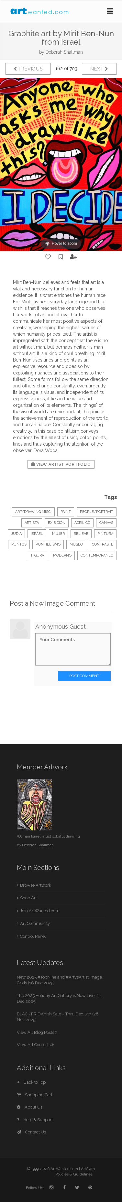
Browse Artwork (35, 885)
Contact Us (31, 1132)
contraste (102, 544)
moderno (62, 555)
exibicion (56, 523)
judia (16, 534)
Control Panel (33, 936)
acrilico (82, 523)
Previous (28, 68)
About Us (29, 1107)
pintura (105, 534)
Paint (66, 512)
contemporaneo (97, 555)
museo (76, 544)
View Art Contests (35, 1044)
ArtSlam (88, 1168)
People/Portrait (96, 512)
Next (99, 68)
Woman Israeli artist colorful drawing (48, 836)
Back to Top (31, 1082)
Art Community (35, 923)
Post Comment (84, 676)
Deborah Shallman (64, 52)
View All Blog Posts (37, 1032)
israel (37, 534)
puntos (19, 544)
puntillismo (48, 544)
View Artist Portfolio (61, 464)
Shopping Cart (34, 1094)
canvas (106, 523)
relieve (81, 534)
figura (37, 555)
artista (32, 523)
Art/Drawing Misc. (33, 512)
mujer (58, 534)
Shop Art (28, 897)
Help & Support (35, 1119)
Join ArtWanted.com (40, 910)
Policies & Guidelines (74, 1174)
